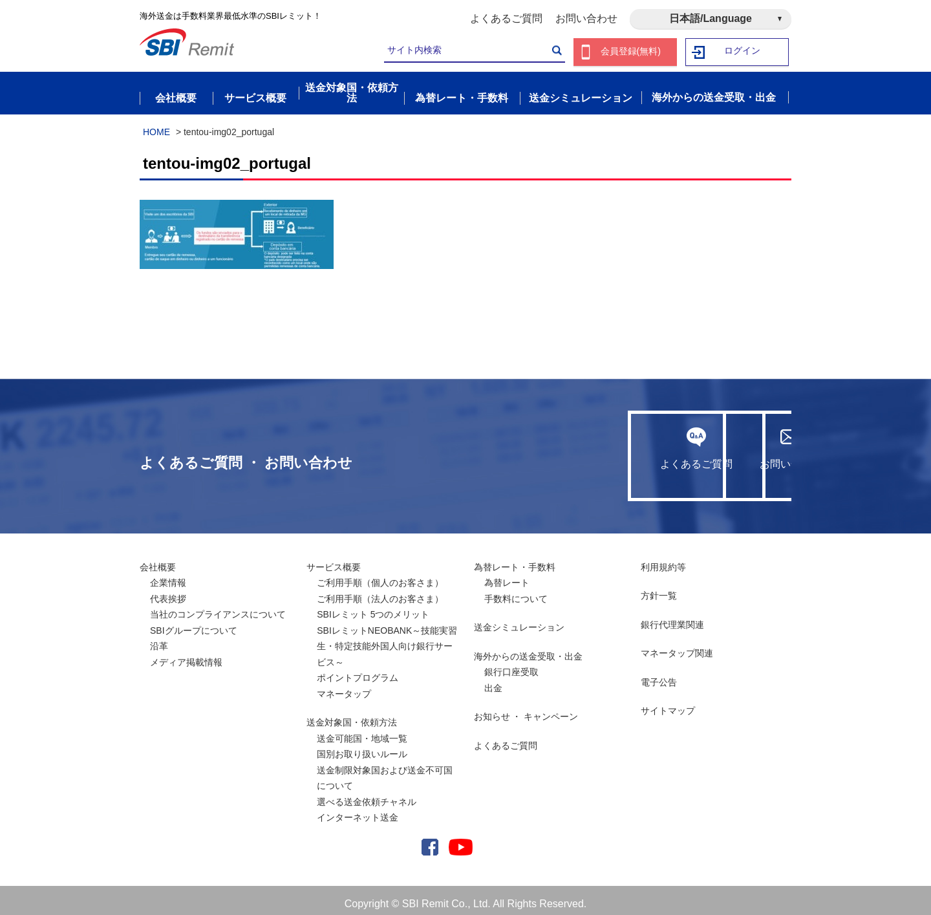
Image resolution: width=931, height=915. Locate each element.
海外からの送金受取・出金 (528, 649)
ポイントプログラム (357, 670)
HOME (156, 125)
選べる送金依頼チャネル (366, 795)
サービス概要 (333, 560)
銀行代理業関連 (672, 617)
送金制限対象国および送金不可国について (385, 771)
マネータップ (344, 687)
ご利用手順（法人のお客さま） (380, 592)
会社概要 (158, 560)
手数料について (516, 592)
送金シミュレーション (519, 620)
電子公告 (659, 675)
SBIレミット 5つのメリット (373, 607)
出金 (493, 681)
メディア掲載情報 (186, 655)
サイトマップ (668, 703)
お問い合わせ (586, 18)
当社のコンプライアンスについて (218, 607)
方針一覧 (659, 588)
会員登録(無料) (630, 52)
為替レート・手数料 (514, 560)
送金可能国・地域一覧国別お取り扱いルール (362, 739)
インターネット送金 (357, 810)
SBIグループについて (193, 623)
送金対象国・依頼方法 (351, 715)
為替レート (507, 575)
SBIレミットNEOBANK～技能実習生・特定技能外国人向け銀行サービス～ (387, 639)
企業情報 (168, 575)
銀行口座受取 (511, 665)
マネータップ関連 (677, 646)
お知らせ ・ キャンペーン (526, 709)
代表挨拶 (168, 592)
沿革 (159, 639)
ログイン (743, 52)
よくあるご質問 (506, 18)
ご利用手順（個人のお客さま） (380, 575)
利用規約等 (663, 560)
